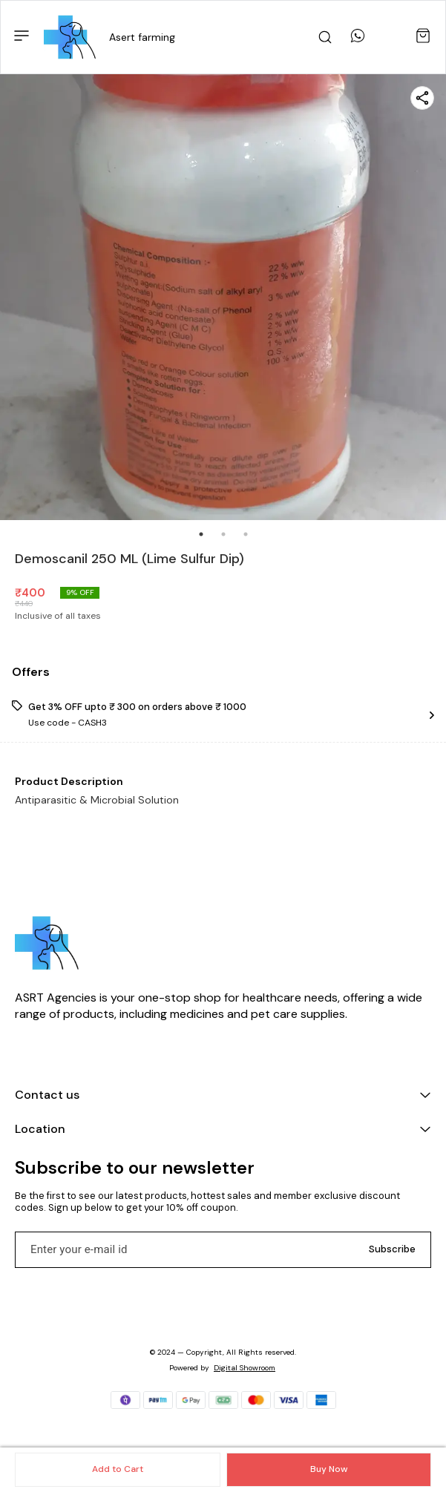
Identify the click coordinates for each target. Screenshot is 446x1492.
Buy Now (328, 1469)
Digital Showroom (244, 1368)
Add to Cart (117, 1469)
